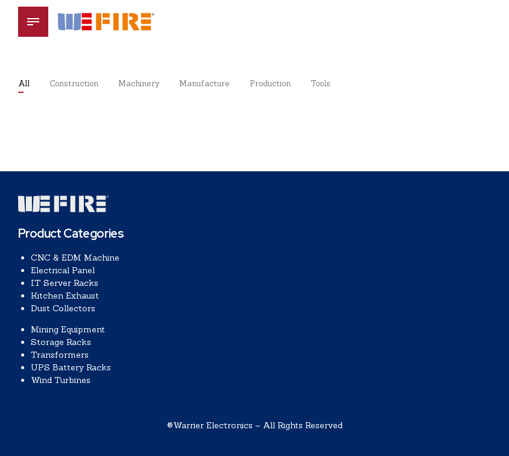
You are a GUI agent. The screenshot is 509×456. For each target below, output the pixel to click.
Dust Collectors (63, 308)
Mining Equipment (68, 329)
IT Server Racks (64, 282)
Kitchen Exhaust (65, 295)
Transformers (60, 354)
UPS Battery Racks (71, 367)
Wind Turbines (60, 380)
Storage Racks (61, 342)
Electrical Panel (63, 270)
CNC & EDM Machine (75, 257)
